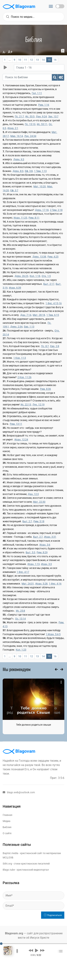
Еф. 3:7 (14, 190)
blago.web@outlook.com (19, 792)
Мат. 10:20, (39, 186)
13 (37, 59)
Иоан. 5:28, (41, 583)
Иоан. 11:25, (21, 217)
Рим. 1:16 (43, 104)
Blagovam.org (14, 933)
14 (43, 59)
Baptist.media (10, 853)
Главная (7, 815)
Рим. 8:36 (45, 388)
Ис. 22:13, (26, 404)
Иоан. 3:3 (46, 564)
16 (55, 59)
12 (31, 59)
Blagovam (19, 6)
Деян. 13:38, (40, 256)
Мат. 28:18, (39, 315)
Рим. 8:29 (42, 552)
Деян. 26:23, (22, 276)
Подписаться (53, 915)
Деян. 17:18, (42, 210)
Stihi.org (7, 863)
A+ (10, 52)
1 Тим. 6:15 (52, 315)
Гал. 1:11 (37, 93)
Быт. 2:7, (28, 521)
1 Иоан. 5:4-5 (53, 634)
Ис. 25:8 (20, 610)
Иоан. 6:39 (15, 287)
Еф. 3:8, (29, 171)
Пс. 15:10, (30, 124)
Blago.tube (9, 869)
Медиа (6, 821)
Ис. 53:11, (42, 124)
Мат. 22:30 (39, 501)
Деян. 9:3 (18, 159)
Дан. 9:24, (41, 116)
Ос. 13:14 (20, 618)
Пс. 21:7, (19, 116)
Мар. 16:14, (16, 136)
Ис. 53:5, (30, 116)
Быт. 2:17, (49, 283)
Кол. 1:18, (35, 276)
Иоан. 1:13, (34, 564)
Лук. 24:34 (30, 136)
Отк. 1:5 (46, 276)
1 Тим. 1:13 (40, 171)
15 (49, 59)
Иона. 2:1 (13, 128)
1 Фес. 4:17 (23, 572)
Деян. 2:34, (16, 326)
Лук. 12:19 (38, 404)
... (10, 59)
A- (4, 52)
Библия (7, 827)
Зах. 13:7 (53, 116)
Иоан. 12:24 (21, 439)
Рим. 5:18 (38, 521)
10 (19, 59)
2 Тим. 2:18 (56, 210)
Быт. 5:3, (31, 552)
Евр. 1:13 (29, 326)
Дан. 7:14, (26, 315)
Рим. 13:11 (16, 423)
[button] (31, 950)
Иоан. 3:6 (44, 544)
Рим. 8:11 (34, 217)
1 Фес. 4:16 (55, 583)
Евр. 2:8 (54, 346)
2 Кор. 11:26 (24, 377)
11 (25, 59)
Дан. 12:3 (33, 494)
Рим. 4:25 (53, 256)
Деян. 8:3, (18, 171)
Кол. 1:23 (21, 649)
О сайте (7, 833)
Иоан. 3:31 (50, 536)
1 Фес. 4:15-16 (54, 303)
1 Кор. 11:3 (19, 357)
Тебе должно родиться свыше (33, 724)
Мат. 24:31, (28, 583)
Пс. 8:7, (45, 346)
